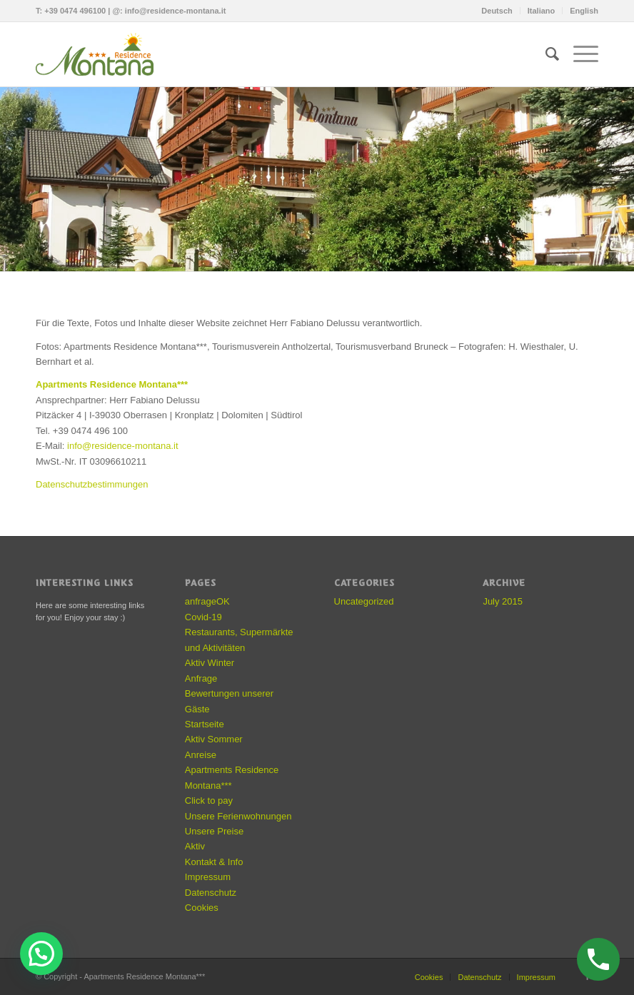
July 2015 (503, 601)
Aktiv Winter (209, 662)
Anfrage (201, 678)
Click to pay (209, 800)
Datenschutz (210, 892)
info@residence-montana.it (175, 10)
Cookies (201, 907)
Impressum (208, 877)
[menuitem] (497, 10)
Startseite (204, 724)
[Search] (545, 54)
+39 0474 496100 (75, 10)
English (584, 10)
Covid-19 (203, 617)
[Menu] (578, 54)
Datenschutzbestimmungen (92, 484)
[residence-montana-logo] (100, 54)
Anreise (200, 754)
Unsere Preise (214, 831)
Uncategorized (364, 601)
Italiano (541, 10)
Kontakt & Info (214, 862)
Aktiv (195, 846)
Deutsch (496, 10)
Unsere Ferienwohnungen (238, 816)
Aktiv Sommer (214, 739)
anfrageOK (207, 601)
